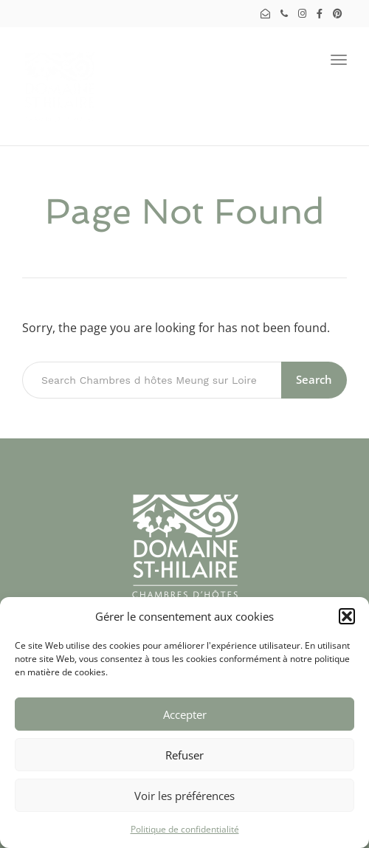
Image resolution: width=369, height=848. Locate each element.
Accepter (185, 714)
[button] (346, 616)
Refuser (184, 755)
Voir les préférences (184, 795)
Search (314, 379)
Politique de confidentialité (185, 829)
